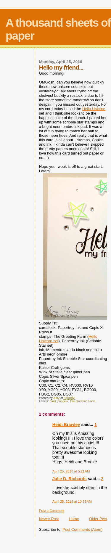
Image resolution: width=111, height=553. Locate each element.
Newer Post (49, 519)
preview (62, 401)
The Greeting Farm (83, 401)
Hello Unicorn (93, 109)
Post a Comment (51, 510)
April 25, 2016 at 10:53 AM (72, 501)
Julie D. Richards (69, 478)
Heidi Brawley (66, 424)
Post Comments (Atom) (82, 529)
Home (74, 519)
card (53, 401)
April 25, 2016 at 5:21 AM (71, 471)
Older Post (98, 519)
